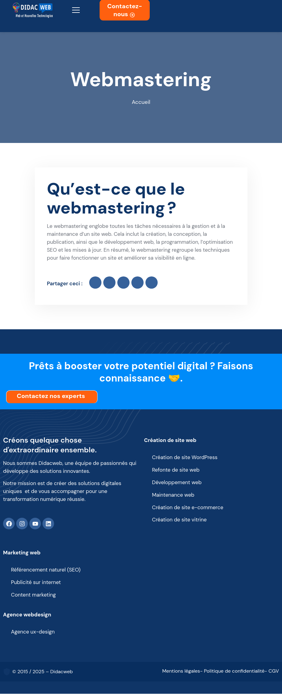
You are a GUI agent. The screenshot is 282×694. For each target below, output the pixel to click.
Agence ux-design (33, 632)
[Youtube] (35, 524)
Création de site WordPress (185, 457)
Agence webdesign (27, 615)
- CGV (272, 671)
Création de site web (170, 440)
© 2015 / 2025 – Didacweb (42, 672)
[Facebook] (9, 524)
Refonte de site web (176, 470)
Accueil (141, 102)
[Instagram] (22, 524)
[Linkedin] (48, 524)
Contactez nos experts (52, 396)
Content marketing (33, 595)
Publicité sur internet (36, 582)
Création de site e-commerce (188, 507)
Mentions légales (181, 671)
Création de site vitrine (179, 520)
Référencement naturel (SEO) (46, 570)
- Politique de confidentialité (232, 671)
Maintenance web (173, 495)
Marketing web (22, 553)
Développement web (177, 482)
